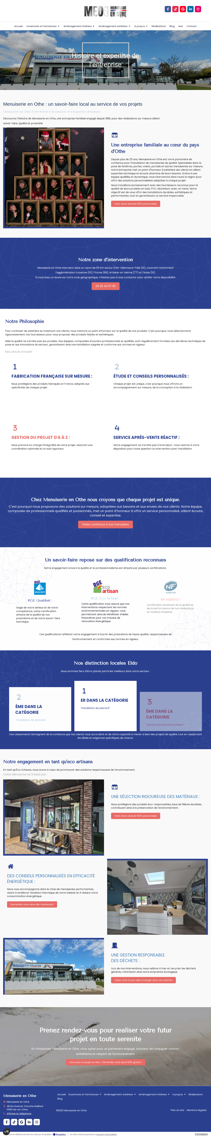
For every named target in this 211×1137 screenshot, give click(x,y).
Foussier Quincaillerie (106, 1134)
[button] (54, 385)
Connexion (201, 1134)
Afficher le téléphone (19, 1113)
